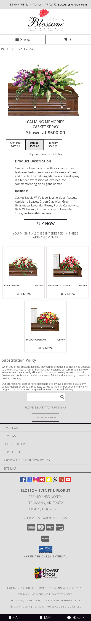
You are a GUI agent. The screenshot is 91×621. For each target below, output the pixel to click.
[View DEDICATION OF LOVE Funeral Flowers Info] (67, 265)
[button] (45, 549)
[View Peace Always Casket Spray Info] (23, 265)
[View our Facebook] (23, 481)
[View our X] (55, 481)
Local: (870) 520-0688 (45, 509)
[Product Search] (46, 397)
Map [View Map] (45, 617)
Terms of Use (72, 606)
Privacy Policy (20, 606)
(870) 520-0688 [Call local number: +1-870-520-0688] (77, 4)
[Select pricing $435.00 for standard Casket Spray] (15, 145)
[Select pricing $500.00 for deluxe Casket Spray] (34, 145)
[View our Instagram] (36, 481)
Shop (22, 39)
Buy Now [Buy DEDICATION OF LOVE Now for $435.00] (68, 294)
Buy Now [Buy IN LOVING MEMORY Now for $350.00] (45, 348)
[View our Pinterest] (42, 481)
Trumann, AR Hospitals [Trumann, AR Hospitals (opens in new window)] (65, 588)
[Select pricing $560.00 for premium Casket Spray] (53, 145)
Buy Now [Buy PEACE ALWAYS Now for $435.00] (23, 294)
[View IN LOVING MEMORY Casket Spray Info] (45, 319)
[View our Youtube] (68, 481)
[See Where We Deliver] (45, 417)
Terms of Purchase (46, 606)
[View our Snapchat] (49, 481)
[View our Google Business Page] (29, 481)
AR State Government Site (62, 600)
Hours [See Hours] (75, 617)
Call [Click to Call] (15, 617)
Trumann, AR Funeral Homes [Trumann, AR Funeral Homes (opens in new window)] (26, 588)
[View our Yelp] (61, 481)
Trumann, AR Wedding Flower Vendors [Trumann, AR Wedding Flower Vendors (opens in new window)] (45, 594)
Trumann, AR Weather (26, 600)
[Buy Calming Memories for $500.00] (45, 223)
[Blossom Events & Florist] (45, 30)
